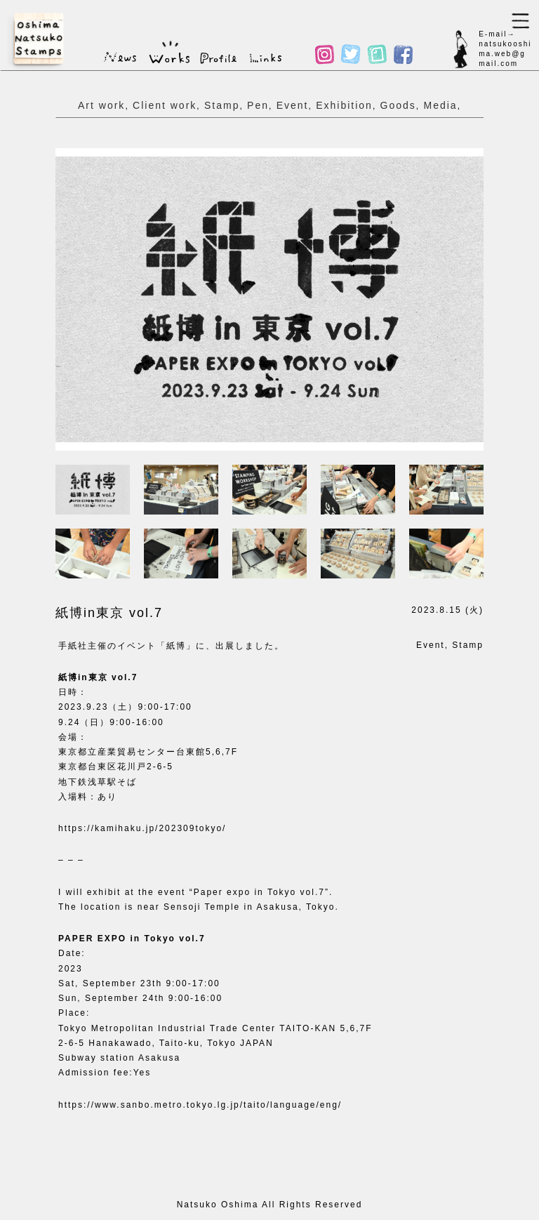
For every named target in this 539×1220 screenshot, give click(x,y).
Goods (398, 105)
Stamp (221, 105)
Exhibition (344, 105)
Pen (258, 105)
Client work (165, 105)
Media (440, 105)
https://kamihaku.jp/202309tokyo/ (142, 828)
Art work (101, 105)
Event (293, 105)
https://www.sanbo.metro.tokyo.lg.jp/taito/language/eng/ (200, 1105)
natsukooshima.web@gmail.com (505, 53)
